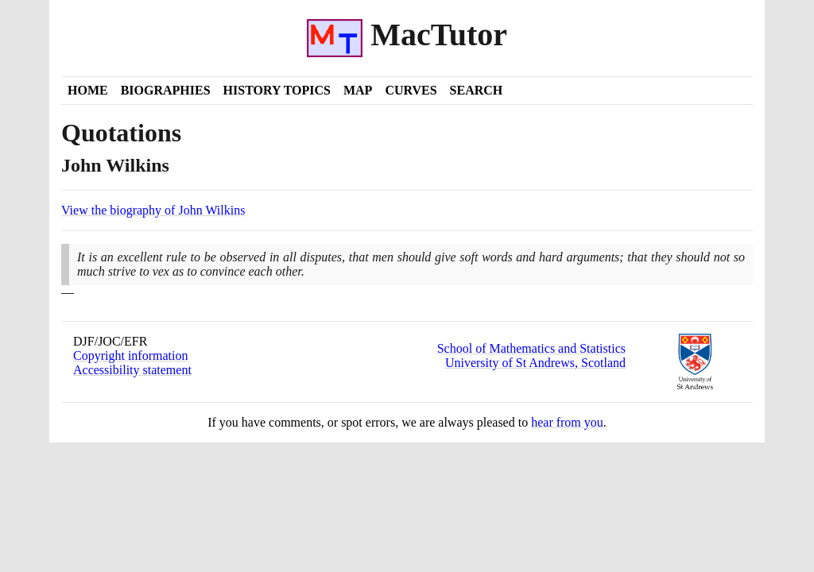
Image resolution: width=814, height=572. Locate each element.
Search (476, 90)
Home (88, 90)
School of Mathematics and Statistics (531, 348)
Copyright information (130, 355)
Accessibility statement (132, 370)
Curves (410, 90)
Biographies (166, 90)
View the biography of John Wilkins (153, 210)
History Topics (277, 90)
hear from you (567, 422)
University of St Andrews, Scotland (535, 362)
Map (357, 90)
